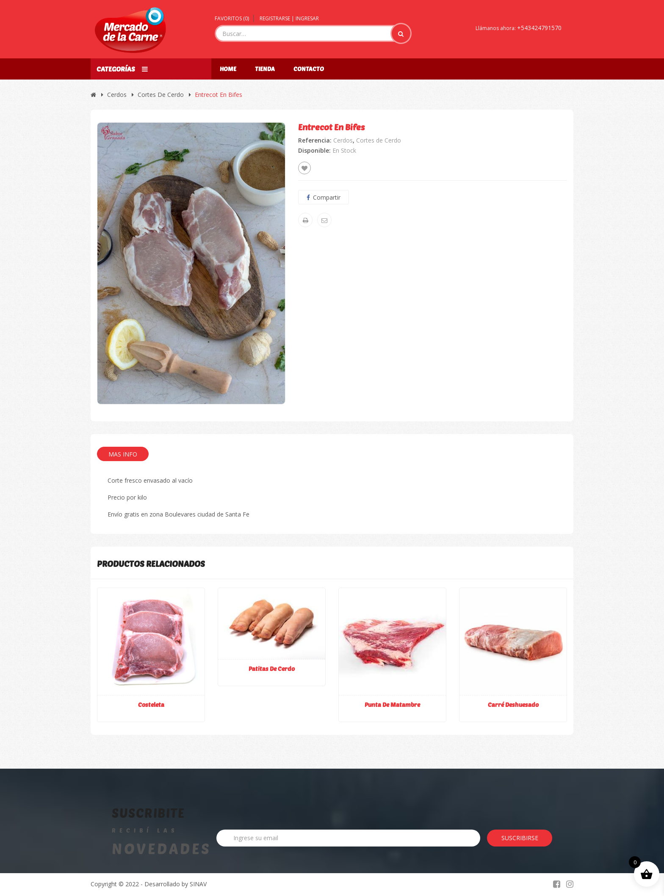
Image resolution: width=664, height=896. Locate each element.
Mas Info (122, 454)
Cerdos (117, 95)
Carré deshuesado (513, 704)
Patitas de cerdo (272, 668)
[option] (191, 263)
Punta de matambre (392, 704)
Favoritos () (232, 18)
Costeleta (151, 704)
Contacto (308, 68)
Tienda (265, 68)
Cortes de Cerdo (161, 95)
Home (228, 68)
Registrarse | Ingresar (289, 18)
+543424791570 (539, 28)
